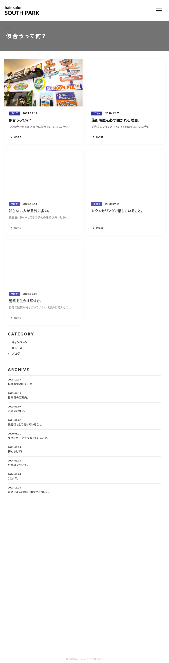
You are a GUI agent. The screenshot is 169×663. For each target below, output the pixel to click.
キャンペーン (20, 344)
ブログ (16, 355)
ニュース (17, 349)
